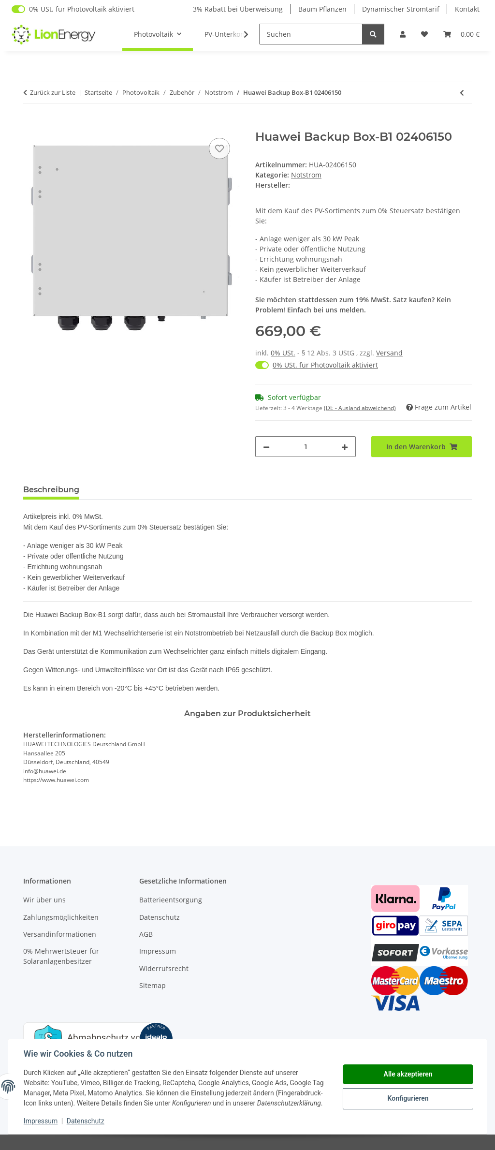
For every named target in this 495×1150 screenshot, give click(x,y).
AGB (146, 934)
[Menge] (306, 447)
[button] (402, 34)
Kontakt (467, 9)
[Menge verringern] (266, 447)
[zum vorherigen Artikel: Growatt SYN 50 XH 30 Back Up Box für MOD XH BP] (462, 92)
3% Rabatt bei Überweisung (238, 9)
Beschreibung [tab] (51, 489)
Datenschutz (85, 1121)
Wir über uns (44, 899)
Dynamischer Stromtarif (400, 9)
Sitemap (152, 985)
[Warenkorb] (461, 34)
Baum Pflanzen (322, 9)
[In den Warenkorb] (31, 124)
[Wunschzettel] (424, 34)
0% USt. (283, 352)
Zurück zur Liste (52, 92)
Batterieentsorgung (170, 899)
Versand (389, 352)
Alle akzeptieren (407, 1074)
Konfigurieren (407, 1098)
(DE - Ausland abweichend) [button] (360, 408)
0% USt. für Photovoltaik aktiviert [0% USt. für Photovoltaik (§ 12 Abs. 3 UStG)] (81, 9)
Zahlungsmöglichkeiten (61, 917)
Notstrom (306, 174)
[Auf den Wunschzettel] (219, 148)
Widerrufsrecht (164, 968)
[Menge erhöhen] (344, 447)
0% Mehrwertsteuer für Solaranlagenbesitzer (61, 956)
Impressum (41, 1121)
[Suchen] (311, 34)
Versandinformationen (59, 934)
